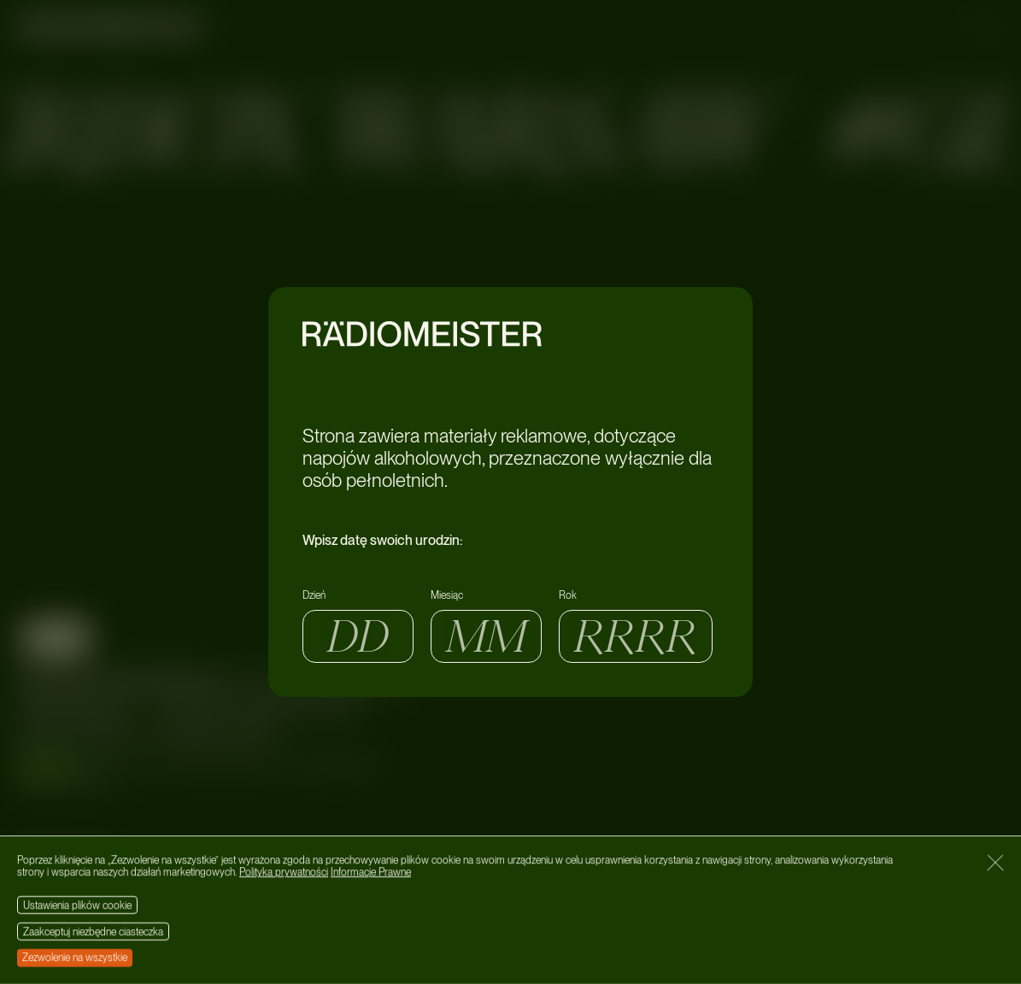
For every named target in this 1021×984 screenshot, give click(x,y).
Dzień (314, 595)
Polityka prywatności (283, 873)
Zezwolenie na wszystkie (74, 958)
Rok (568, 595)
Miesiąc (447, 595)
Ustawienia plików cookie (77, 905)
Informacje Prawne (371, 873)
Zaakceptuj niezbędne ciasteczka (93, 932)
